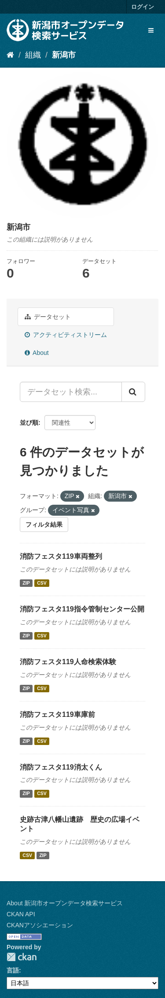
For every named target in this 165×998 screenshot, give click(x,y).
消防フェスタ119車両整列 (61, 556)
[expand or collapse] (150, 30)
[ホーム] (10, 55)
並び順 (29, 422)
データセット (48, 316)
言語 (13, 970)
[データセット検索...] (71, 392)
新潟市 (64, 55)
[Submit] (133, 392)
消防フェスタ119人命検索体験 (68, 661)
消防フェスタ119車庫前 (57, 714)
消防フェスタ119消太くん (61, 767)
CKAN (22, 957)
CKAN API (21, 914)
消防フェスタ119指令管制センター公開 (82, 609)
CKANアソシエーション (40, 925)
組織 (33, 55)
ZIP (25, 583)
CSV (42, 583)
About (37, 352)
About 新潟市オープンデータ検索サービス (65, 903)
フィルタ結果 (44, 524)
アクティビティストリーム (66, 334)
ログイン (142, 7)
